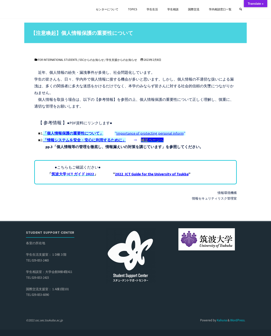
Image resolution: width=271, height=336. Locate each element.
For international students (57, 60)
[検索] (241, 9)
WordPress (237, 320)
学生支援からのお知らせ (121, 60)
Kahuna (221, 320)
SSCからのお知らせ (91, 60)
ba (151, 174)
